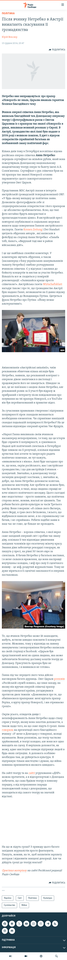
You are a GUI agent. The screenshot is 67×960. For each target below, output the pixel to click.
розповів (59, 679)
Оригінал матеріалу (14, 870)
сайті (32, 773)
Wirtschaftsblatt (52, 284)
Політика (8, 13)
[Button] (57, 49)
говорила (8, 730)
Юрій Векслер (9, 37)
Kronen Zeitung (33, 229)
